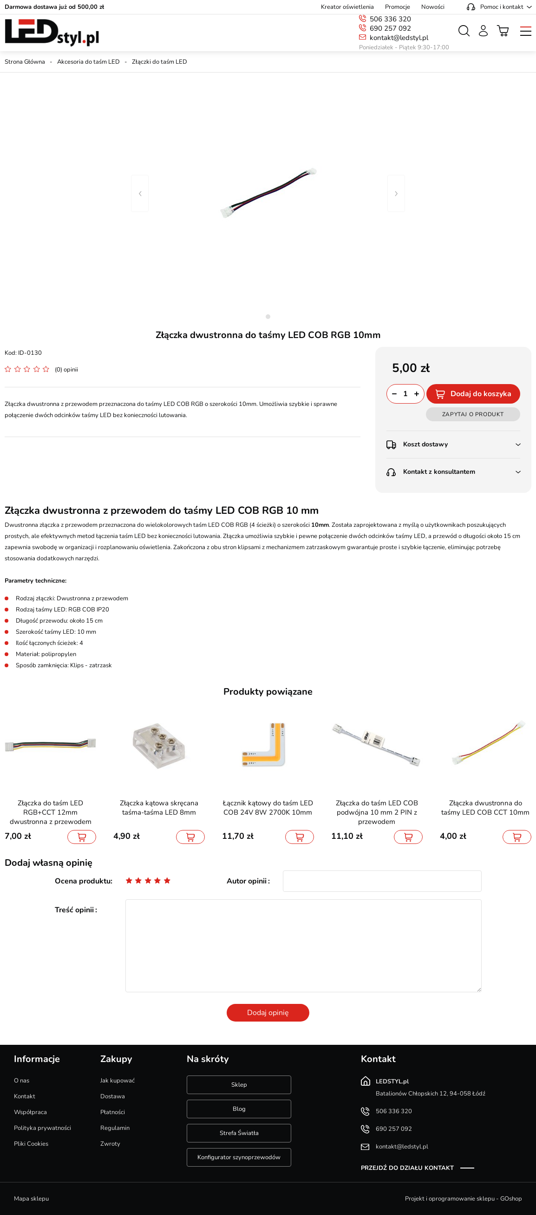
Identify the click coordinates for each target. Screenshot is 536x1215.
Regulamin (115, 1128)
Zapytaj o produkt (473, 414)
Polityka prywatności (42, 1128)
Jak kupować (117, 1080)
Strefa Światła (239, 1133)
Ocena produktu (83, 881)
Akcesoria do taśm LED (88, 62)
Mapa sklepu (31, 1199)
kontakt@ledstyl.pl (399, 37)
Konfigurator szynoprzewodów (239, 1157)
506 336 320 (390, 19)
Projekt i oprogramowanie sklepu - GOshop (463, 1199)
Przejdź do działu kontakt (407, 1168)
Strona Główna (25, 62)
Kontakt (24, 1096)
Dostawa (112, 1096)
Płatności (112, 1112)
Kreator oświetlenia (347, 7)
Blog (239, 1109)
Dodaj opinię (268, 1013)
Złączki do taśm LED (159, 62)
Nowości (432, 7)
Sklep (239, 1085)
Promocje (397, 7)
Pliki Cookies (31, 1144)
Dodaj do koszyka (481, 394)
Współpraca (30, 1112)
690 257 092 (390, 28)
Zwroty (110, 1144)
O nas (21, 1080)
